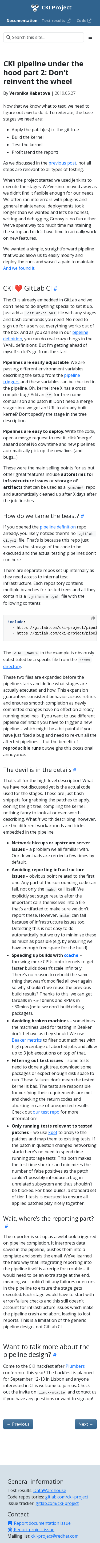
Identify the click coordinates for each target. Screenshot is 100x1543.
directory (12, 666)
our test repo (46, 1112)
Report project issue (30, 1530)
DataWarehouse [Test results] (49, 1490)
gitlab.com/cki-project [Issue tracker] (57, 1503)
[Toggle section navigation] (90, 37)
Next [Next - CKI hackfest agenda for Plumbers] (85, 1424)
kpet (52, 1132)
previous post (62, 163)
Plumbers (75, 1366)
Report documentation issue (39, 1523)
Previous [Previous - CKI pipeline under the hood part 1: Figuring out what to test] (18, 1424)
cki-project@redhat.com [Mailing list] (54, 1536)
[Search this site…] (43, 37)
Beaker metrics (27, 1040)
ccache (71, 955)
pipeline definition (58, 527)
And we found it (18, 268)
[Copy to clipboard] (93, 618)
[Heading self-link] (54, 288)
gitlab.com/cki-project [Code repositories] (66, 1497)
